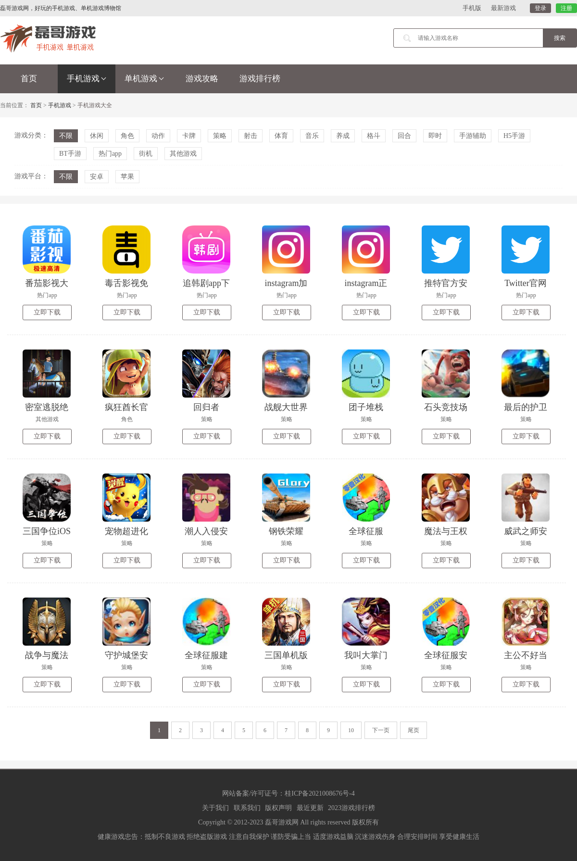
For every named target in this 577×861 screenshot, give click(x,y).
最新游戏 (503, 8)
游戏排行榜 (259, 78)
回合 (404, 135)
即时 (435, 135)
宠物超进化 (126, 531)
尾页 (413, 730)
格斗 (373, 135)
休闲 (96, 135)
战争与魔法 (46, 655)
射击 (250, 135)
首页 (29, 78)
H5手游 (514, 135)
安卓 (96, 176)
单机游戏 (144, 78)
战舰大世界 (286, 407)
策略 (219, 135)
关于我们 (215, 807)
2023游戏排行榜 (351, 807)
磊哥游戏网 (282, 822)
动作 (158, 135)
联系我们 (247, 807)
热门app (110, 153)
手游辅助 (472, 135)
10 (351, 730)
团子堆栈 (366, 407)
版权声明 (278, 807)
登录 (540, 8)
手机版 (472, 8)
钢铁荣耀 (286, 531)
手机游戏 (86, 78)
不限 (66, 135)
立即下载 (47, 312)
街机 (145, 153)
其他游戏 (183, 153)
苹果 (127, 176)
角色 (127, 135)
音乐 (312, 135)
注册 (566, 8)
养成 (343, 135)
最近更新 (310, 807)
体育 (281, 135)
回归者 (206, 407)
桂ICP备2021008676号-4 (319, 793)
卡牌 (189, 135)
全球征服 (366, 531)
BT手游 (70, 153)
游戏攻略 (202, 78)
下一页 (380, 730)
